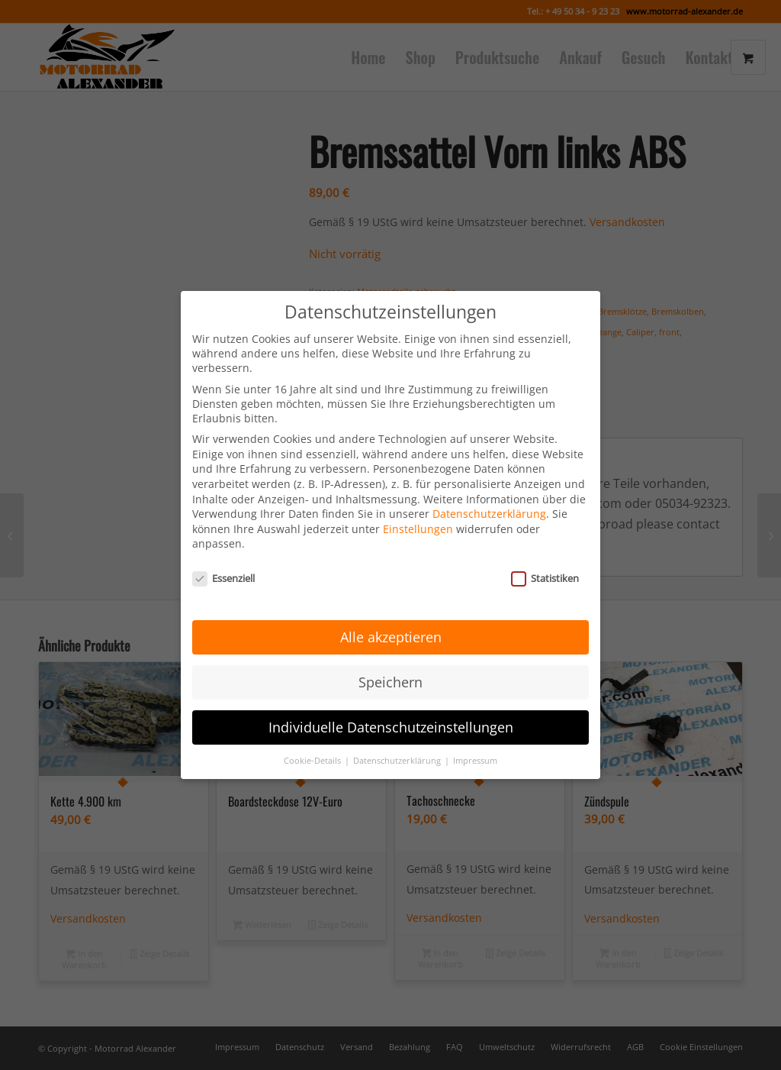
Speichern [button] (390, 667)
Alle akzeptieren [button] (391, 622)
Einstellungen (418, 514)
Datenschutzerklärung (489, 500)
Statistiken (545, 564)
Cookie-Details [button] (313, 746)
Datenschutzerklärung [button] (398, 746)
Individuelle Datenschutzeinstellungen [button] (390, 712)
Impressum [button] (475, 746)
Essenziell (223, 564)
